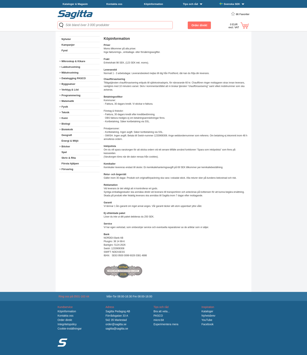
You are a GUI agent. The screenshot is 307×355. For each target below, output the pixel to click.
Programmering (70, 95)
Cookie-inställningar (70, 328)
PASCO (158, 315)
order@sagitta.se (116, 324)
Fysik (64, 106)
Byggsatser (68, 83)
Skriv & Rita (68, 157)
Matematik (67, 101)
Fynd (64, 50)
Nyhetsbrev (208, 315)
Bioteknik (67, 129)
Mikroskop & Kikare (73, 61)
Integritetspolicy (67, 324)
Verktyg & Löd (70, 89)
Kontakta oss (114, 4)
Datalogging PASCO (73, 78)
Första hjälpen (70, 163)
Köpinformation (153, 4)
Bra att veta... (162, 311)
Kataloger (207, 311)
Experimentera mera (166, 324)
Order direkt (65, 319)
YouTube (206, 319)
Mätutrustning (70, 72)
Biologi (65, 123)
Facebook (207, 324)
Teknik (65, 112)
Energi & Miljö (70, 140)
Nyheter (66, 39)
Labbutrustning (70, 66)
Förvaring (67, 169)
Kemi (64, 118)
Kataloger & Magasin (75, 4)
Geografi (66, 135)
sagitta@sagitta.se (117, 328)
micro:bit (159, 319)
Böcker (65, 146)
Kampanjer (68, 44)
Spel (64, 152)
